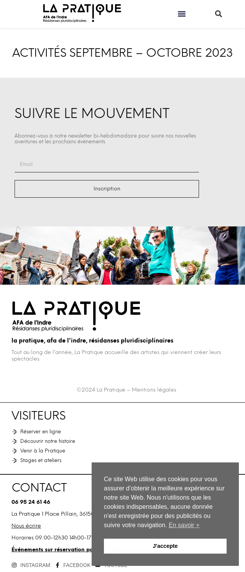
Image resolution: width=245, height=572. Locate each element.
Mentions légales (154, 390)
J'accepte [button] (165, 546)
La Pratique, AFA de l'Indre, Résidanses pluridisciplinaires (92, 340)
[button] (181, 14)
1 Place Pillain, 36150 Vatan (76, 514)
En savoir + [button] (184, 525)
